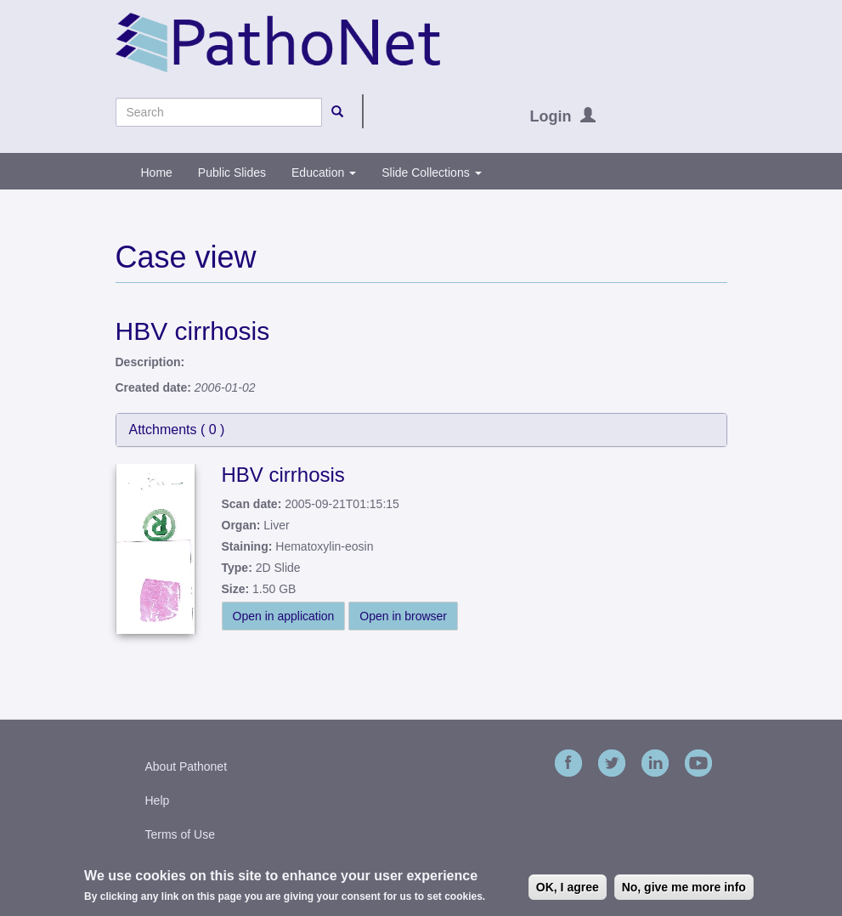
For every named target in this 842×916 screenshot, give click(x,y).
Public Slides (232, 172)
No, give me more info (684, 888)
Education (323, 172)
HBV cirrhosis (283, 474)
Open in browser (403, 616)
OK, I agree (567, 888)
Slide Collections (431, 172)
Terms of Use (180, 834)
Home (156, 172)
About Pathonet (186, 766)
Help (157, 800)
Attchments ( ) (177, 429)
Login (551, 116)
